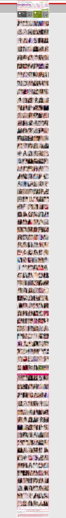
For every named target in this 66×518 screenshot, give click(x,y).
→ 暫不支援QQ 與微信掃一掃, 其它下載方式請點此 (33, 18)
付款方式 (42, 3)
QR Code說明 (46, 9)
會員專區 (28, 3)
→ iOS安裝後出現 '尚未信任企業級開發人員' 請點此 (22, 18)
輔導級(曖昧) (27, 7)
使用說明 (37, 3)
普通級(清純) (31, 7)
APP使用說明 (43, 9)
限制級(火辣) (22, 7)
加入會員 (32, 3)
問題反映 (46, 3)
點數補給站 (23, 3)
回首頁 (19, 3)
